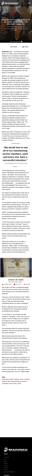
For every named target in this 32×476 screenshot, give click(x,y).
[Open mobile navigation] (29, 3)
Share (28, 284)
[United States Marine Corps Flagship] (10, 3)
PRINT (26, 47)
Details (18, 284)
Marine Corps (16, 452)
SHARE (14, 47)
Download (8, 284)
